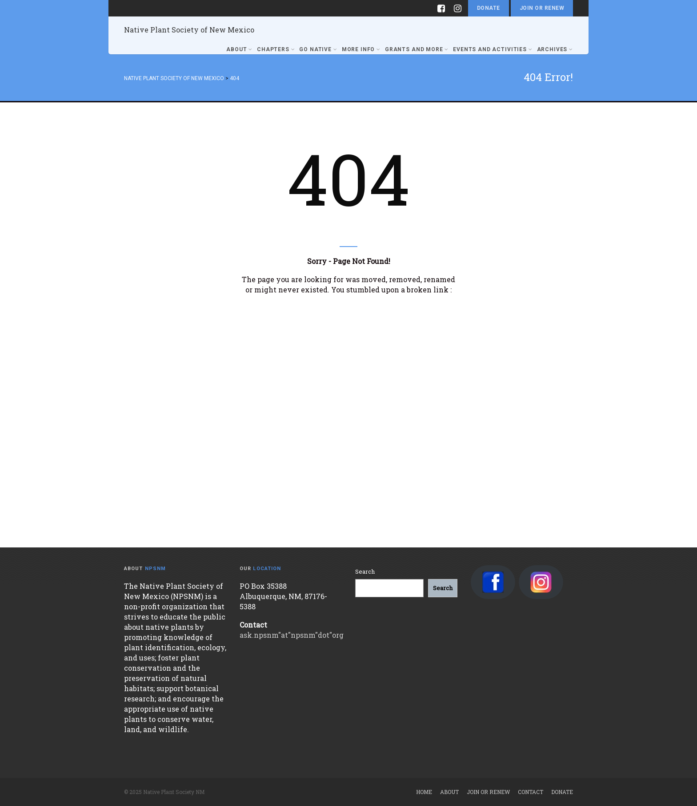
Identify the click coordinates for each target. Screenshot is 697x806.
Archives (555, 49)
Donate (488, 8)
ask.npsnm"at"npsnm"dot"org (292, 635)
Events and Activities (492, 49)
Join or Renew (542, 8)
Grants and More (417, 49)
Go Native (318, 49)
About (239, 49)
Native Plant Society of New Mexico (189, 29)
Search (365, 571)
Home (424, 791)
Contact (530, 791)
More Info (361, 49)
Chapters (276, 49)
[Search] (442, 588)
